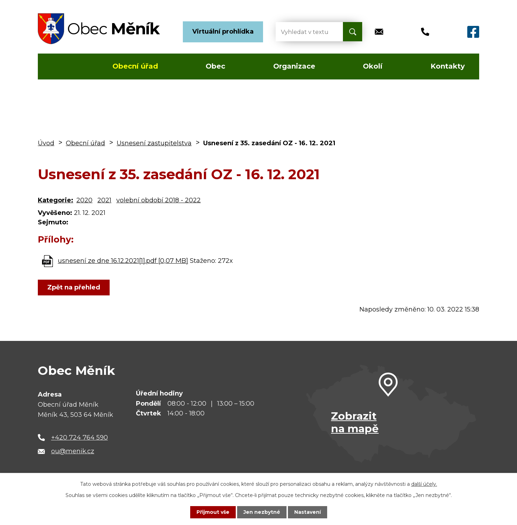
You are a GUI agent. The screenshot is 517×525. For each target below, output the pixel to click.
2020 (84, 200)
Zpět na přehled (73, 287)
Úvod (58, 66)
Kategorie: (55, 200)
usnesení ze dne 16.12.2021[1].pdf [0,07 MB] (123, 261)
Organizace (294, 66)
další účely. (424, 484)
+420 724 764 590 (79, 437)
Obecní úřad (135, 66)
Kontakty (447, 66)
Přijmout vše (213, 512)
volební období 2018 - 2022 (158, 200)
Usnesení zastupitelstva (154, 143)
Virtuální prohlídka (223, 31)
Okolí (372, 66)
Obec (215, 66)
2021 (104, 200)
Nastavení (307, 512)
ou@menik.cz (72, 451)
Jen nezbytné (261, 512)
